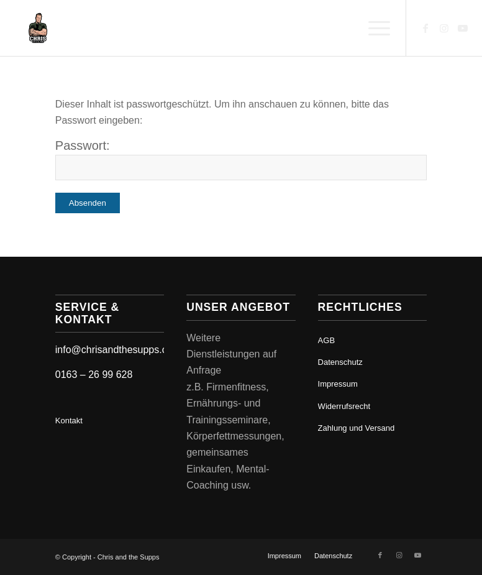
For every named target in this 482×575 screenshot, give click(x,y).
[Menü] (373, 28)
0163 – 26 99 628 (94, 374)
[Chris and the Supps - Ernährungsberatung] (37, 28)
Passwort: (241, 159)
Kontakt (69, 420)
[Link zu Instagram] (444, 28)
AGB (326, 340)
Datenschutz (340, 362)
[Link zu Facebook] (425, 28)
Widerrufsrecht (344, 406)
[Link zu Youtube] (462, 28)
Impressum (338, 384)
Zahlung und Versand (356, 428)
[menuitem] (373, 28)
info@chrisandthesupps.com (118, 349)
